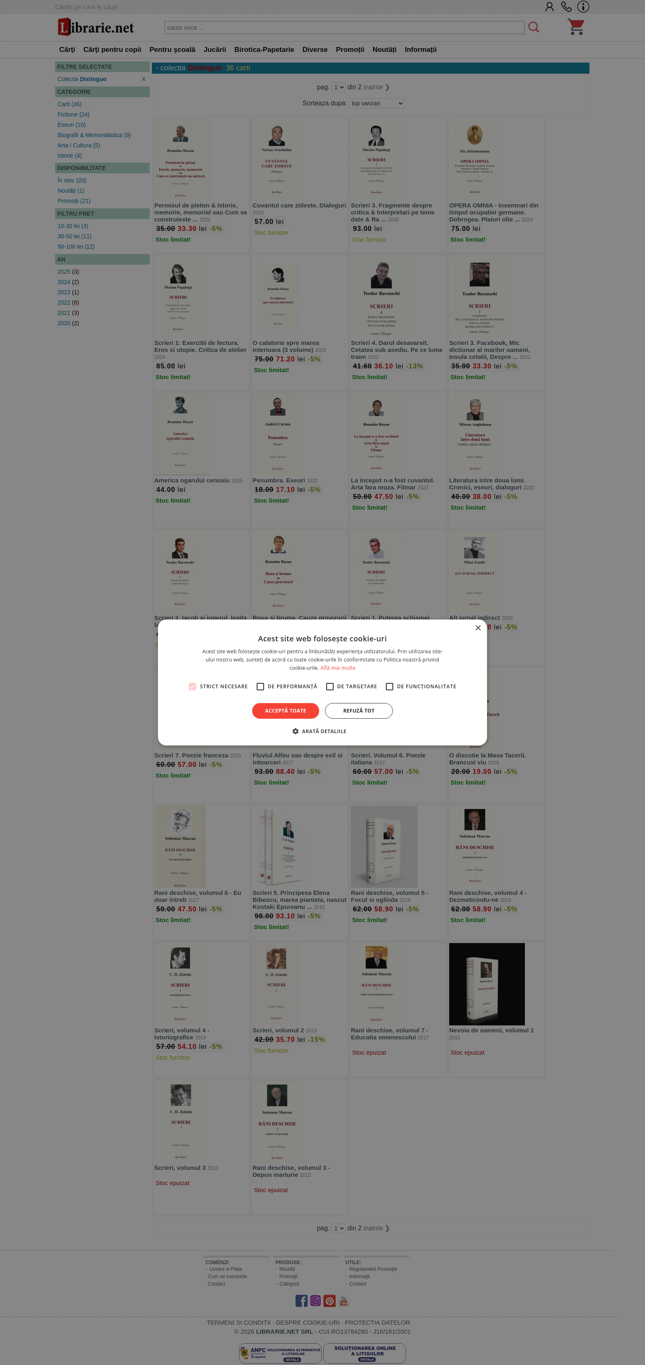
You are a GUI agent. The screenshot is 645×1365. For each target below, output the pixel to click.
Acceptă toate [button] (285, 710)
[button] (322, 731)
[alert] (322, 682)
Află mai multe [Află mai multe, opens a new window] (337, 667)
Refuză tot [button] (358, 710)
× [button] (478, 628)
